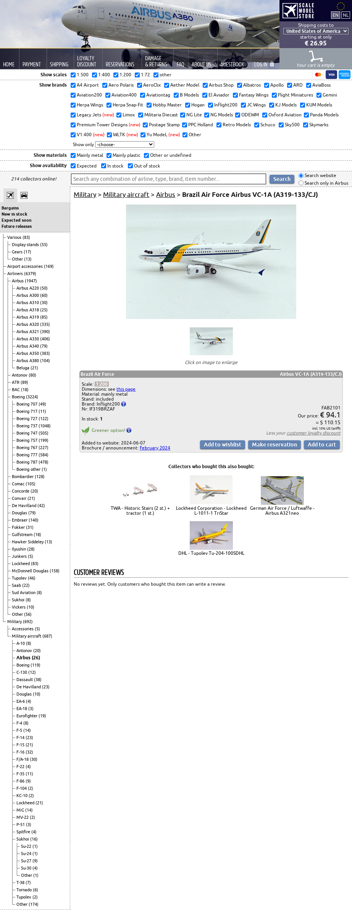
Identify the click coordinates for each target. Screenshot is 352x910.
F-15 (21, 744)
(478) (43, 462)
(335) (45, 324)
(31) (30, 527)
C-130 (22, 672)
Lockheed (21, 563)
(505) (43, 433)
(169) (49, 266)
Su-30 (26, 868)
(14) (27, 730)
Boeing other (29, 469)
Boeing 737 (27, 426)
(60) (44, 295)
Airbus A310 (28, 302)
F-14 (21, 737)
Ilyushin (19, 549)
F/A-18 (23, 759)
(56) (28, 614)
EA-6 (21, 701)
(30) (44, 302)
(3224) (32, 397)
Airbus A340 (28, 346)
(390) (45, 331)
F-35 (21, 773)
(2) (30, 788)
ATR (16, 382)
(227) (43, 447)
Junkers (20, 556)
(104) (45, 360)
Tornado (24, 889)
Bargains (10, 208)
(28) (31, 549)
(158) (55, 571)
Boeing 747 (27, 433)
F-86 (21, 781)
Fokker (19, 527)
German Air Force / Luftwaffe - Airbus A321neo (282, 510)
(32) (29, 752)
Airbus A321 (28, 331)
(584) (43, 455)
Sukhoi (19, 600)
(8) (39, 592)
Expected (86, 165)
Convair (19, 498)
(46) (32, 578)
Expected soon (16, 220)
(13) (28, 259)
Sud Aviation (24, 592)
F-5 (19, 730)
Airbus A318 (28, 310)
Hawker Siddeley (28, 542)
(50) (44, 288)
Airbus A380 (28, 360)
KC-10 (22, 795)
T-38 (21, 882)
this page (126, 389)
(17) (27, 252)
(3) (31, 708)
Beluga (23, 368)
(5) (30, 556)
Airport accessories (25, 266)
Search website (320, 175)
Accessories (23, 629)
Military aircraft (27, 636)
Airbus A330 (28, 339)
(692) (28, 621)
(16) (34, 839)
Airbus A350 (28, 353)
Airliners (15, 273)
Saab (17, 585)
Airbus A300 (28, 295)
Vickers (19, 607)
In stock (114, 165)
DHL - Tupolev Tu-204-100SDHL (211, 553)
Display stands (26, 244)
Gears (18, 252)
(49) (42, 404)
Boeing (19, 397)
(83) (26, 237)
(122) (43, 418)
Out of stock (146, 165)
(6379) (30, 273)
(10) (30, 607)
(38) (38, 679)
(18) (25, 389)
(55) (44, 244)
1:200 (102, 384)
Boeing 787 (27, 462)
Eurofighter (27, 716)
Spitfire (23, 831)
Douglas (20, 513)
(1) (44, 469)
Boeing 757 (27, 440)
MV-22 (23, 817)
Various (15, 237)
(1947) (31, 281)
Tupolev (20, 578)
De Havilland (24, 505)
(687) (47, 636)
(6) (35, 889)
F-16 (21, 752)
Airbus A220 (28, 288)
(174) (34, 904)
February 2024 (155, 447)
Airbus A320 (28, 324)
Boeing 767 (27, 447)
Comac (19, 484)
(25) (44, 310)
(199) (43, 440)
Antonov (20, 375)
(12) (32, 672)
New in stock (14, 214)
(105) (31, 484)
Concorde (21, 491)
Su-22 (26, 846)
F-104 (22, 788)
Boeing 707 (27, 404)
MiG (20, 810)
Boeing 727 (27, 418)
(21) (34, 368)
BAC (16, 389)
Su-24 (26, 853)
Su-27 (26, 860)
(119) (35, 665)
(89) (24, 382)
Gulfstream (23, 534)
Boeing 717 (27, 411)
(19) (42, 716)
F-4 (19, 723)
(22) (26, 585)
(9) (28, 781)
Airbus (18, 281)
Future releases (17, 226)
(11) (42, 411)
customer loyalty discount (314, 432)
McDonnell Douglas (31, 571)
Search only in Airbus (326, 182)
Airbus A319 (28, 317)
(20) (34, 491)
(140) (34, 520)
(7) (28, 882)
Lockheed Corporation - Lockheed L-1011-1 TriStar (211, 510)
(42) (41, 505)
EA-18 (22, 708)
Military (15, 621)
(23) (46, 687)
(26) (36, 657)
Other (18, 259)
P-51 (21, 824)
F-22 (21, 766)
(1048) (45, 426)
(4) (28, 701)
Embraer (20, 520)
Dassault (25, 679)
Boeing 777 (27, 455)
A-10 (21, 643)
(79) (44, 346)
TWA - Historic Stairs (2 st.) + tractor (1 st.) (140, 510)
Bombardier (23, 476)
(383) (45, 353)
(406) (45, 339)
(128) (40, 476)
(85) (44, 317)
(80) (32, 375)
